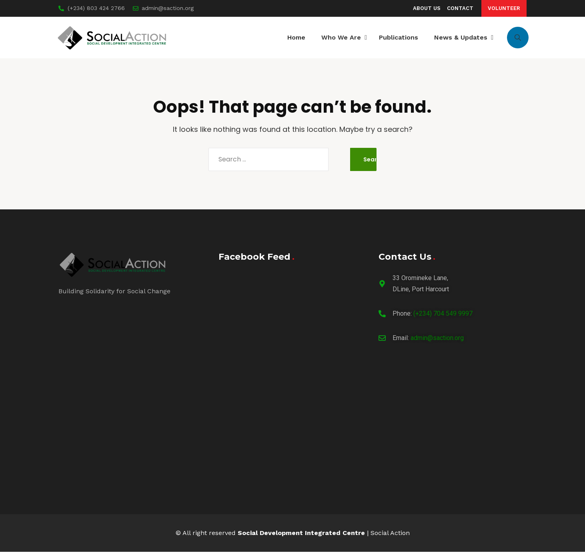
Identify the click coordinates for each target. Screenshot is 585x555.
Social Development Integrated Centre (301, 536)
